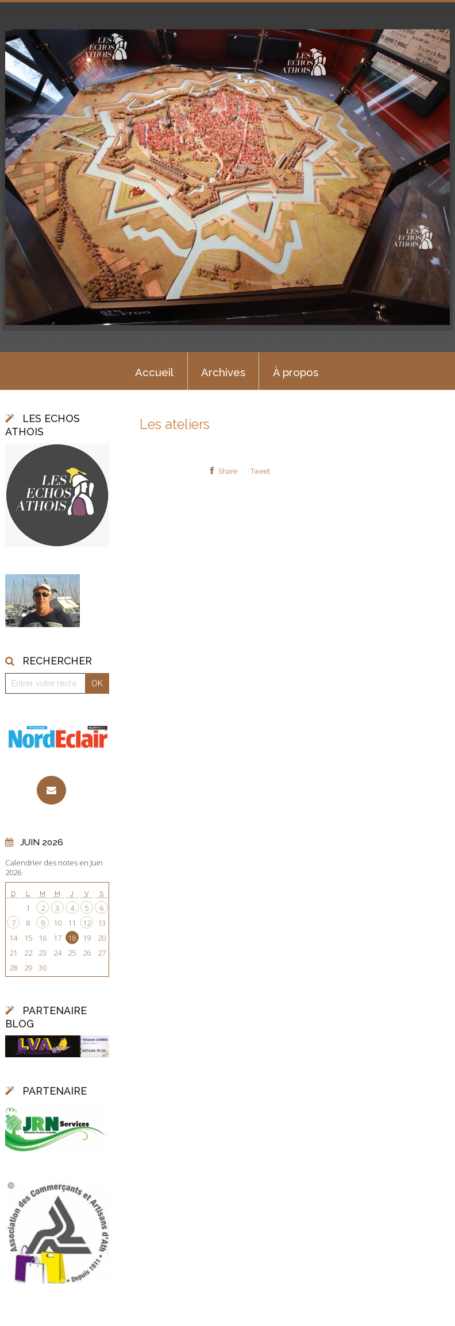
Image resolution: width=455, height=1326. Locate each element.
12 (87, 923)
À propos (295, 372)
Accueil (154, 372)
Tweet (260, 471)
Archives (223, 372)
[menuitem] (154, 371)
